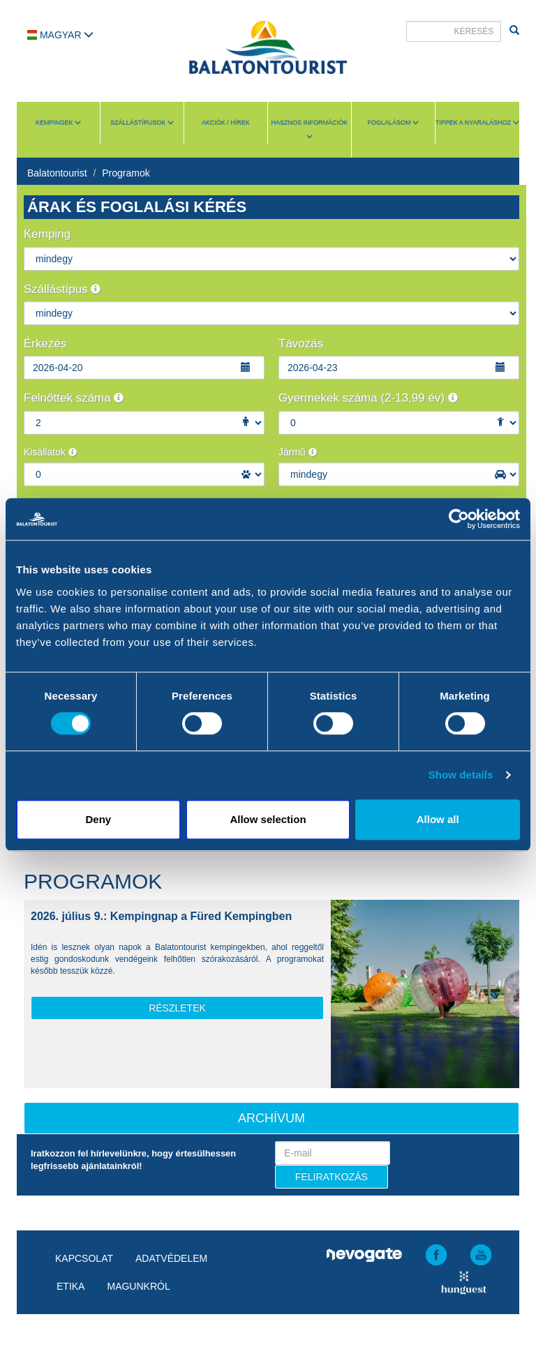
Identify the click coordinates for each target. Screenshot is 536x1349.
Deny (98, 819)
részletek (177, 1007)
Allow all (438, 819)
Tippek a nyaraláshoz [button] (477, 122)
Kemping (47, 234)
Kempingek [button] (58, 122)
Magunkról (138, 1286)
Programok (125, 173)
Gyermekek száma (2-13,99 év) (368, 398)
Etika (70, 1286)
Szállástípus (62, 289)
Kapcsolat (84, 1258)
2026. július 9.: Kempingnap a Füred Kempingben (161, 916)
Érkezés (45, 343)
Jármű (297, 452)
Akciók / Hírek (226, 122)
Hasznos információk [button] (309, 129)
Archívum (271, 1118)
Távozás (300, 343)
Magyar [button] (60, 34)
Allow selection (268, 819)
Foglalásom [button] (393, 122)
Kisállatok (50, 452)
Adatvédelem (171, 1258)
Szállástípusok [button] (142, 122)
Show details (461, 775)
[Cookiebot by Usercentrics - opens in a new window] (459, 518)
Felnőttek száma (74, 398)
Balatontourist (57, 173)
